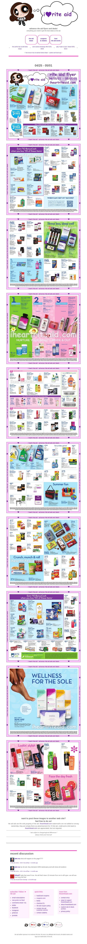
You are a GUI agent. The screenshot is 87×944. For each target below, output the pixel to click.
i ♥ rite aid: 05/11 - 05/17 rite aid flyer (20, 862)
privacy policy (65, 911)
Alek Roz (17, 858)
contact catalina (42, 913)
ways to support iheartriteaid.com (66, 901)
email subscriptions (18, 898)
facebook (15, 908)
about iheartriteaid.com (68, 904)
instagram (15, 910)
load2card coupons (43, 896)
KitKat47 (17, 875)
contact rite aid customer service (42, 909)
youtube (14, 915)
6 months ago (34, 862)
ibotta (38, 901)
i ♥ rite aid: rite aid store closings (18, 879)
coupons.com (41, 898)
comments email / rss (19, 903)
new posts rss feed (18, 900)
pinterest (15, 913)
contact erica (65, 898)
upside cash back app (55, 52)
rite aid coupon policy (44, 906)
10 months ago (32, 879)
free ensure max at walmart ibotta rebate (36, 52)
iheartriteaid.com (46, 824)
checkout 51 (41, 903)
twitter (14, 905)
